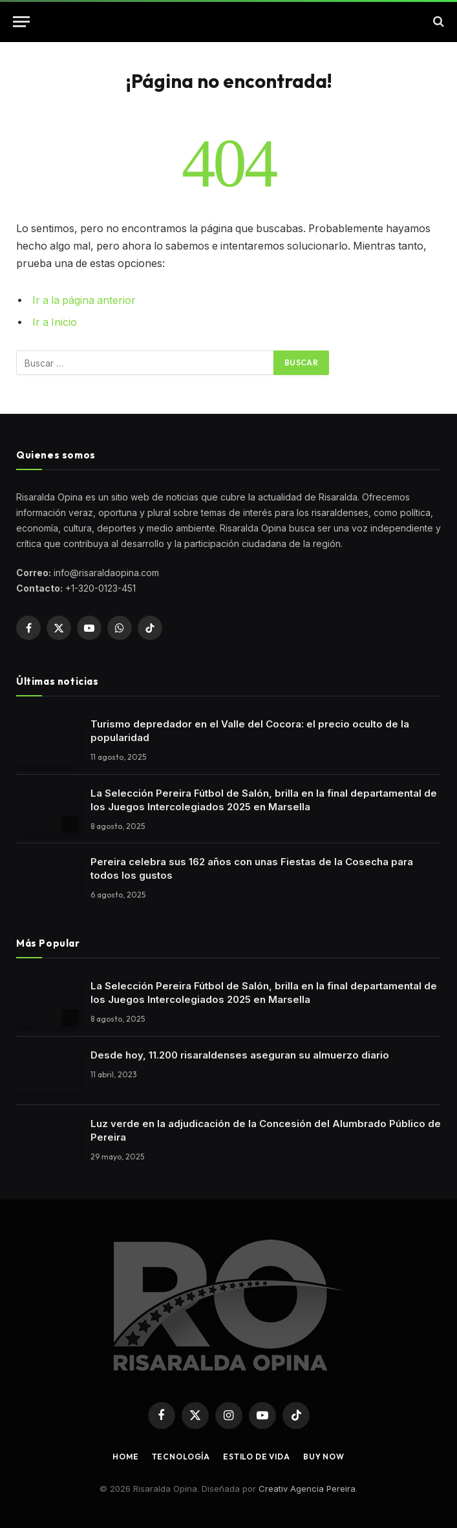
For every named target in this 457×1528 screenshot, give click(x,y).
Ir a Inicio (54, 322)
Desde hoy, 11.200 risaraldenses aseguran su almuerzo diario (239, 1055)
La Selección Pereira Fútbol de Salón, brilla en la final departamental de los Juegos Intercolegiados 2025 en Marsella (263, 800)
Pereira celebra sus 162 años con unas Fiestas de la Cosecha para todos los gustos (251, 868)
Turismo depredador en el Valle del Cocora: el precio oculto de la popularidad (249, 731)
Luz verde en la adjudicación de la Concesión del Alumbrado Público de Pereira (265, 1130)
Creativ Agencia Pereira (307, 1488)
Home (125, 1456)
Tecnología (181, 1456)
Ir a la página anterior (84, 300)
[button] (21, 21)
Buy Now (324, 1456)
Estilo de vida (256, 1456)
